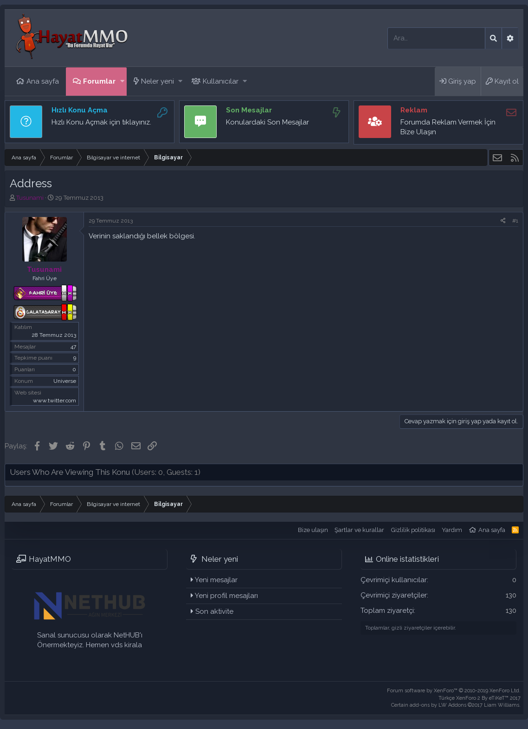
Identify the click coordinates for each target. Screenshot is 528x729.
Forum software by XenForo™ (454, 691)
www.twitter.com (54, 400)
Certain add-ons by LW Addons (456, 705)
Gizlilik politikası (413, 529)
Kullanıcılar (220, 81)
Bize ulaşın (313, 529)
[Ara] (436, 38)
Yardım (452, 529)
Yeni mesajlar (216, 580)
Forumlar (99, 81)
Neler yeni (157, 81)
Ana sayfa (42, 81)
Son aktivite (214, 611)
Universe (64, 381)
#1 (515, 220)
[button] (122, 81)
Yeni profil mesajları (226, 595)
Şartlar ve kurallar (359, 529)
